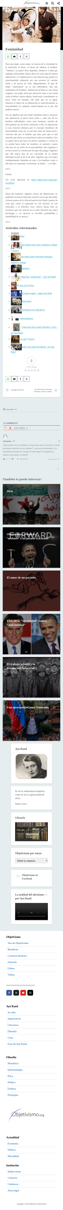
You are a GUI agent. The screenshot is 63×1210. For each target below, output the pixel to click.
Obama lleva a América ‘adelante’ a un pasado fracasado (28, 536)
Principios (13, 1095)
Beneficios (13, 949)
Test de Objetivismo (18, 943)
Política (12, 1082)
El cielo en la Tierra (25, 285)
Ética (10, 1076)
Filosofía (12, 1031)
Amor (21, 236)
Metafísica (13, 1063)
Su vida (12, 1012)
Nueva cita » (21, 804)
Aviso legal (13, 1190)
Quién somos (14, 1171)
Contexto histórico (17, 955)
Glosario (12, 962)
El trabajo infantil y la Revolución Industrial (21, 666)
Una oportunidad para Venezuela (21, 709)
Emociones (26, 301)
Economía (13, 1143)
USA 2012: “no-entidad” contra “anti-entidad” (27, 623)
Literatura (13, 1025)
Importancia (14, 1018)
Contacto (12, 1177)
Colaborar (13, 1184)
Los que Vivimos (27, 339)
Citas (10, 1037)
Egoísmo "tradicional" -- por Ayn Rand (39, 277)
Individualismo (26, 318)
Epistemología (15, 1069)
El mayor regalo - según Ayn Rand (37, 293)
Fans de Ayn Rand (17, 1044)
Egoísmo (26, 268)
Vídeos (11, 974)
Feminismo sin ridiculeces (33, 310)
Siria (10, 491)
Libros (11, 968)
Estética (12, 1088)
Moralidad (13, 1156)
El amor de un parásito (21, 577)
